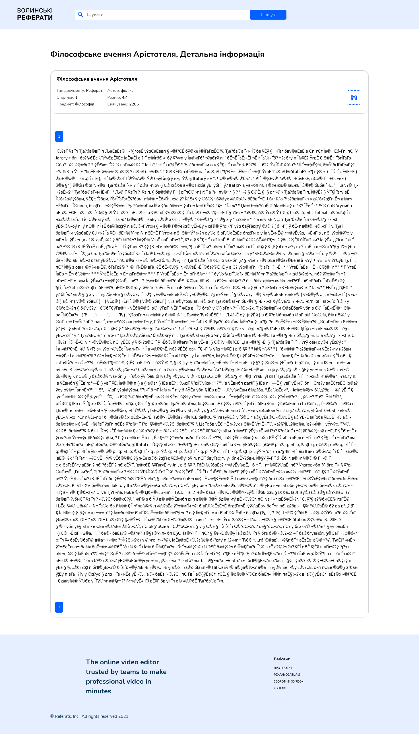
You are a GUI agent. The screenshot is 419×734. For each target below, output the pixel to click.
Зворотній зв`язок (288, 681)
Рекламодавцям (287, 674)
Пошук (268, 15)
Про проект (283, 667)
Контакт (280, 688)
